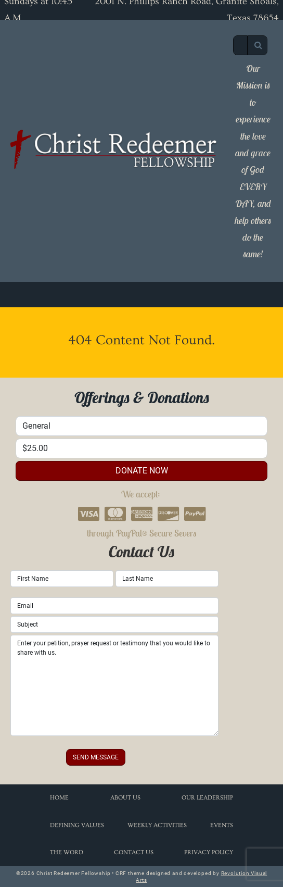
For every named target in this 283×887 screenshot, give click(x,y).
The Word (66, 852)
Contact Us (133, 852)
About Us (125, 797)
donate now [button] (141, 471)
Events (221, 825)
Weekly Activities (157, 825)
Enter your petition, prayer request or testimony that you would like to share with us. (114, 685)
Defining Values (77, 825)
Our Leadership (207, 797)
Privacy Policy (208, 852)
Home (59, 797)
